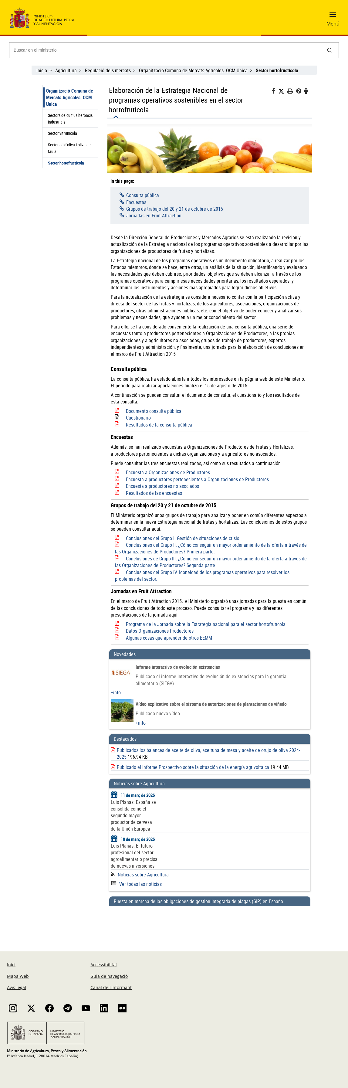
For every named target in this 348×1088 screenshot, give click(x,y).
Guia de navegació (109, 976)
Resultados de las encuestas (154, 493)
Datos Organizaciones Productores (160, 630)
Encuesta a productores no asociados (162, 486)
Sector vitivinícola (62, 133)
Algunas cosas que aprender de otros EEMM (169, 637)
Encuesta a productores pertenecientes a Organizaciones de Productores (197, 479)
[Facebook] (275, 92)
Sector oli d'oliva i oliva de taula (69, 148)
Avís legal (16, 987)
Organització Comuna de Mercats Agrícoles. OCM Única (193, 70)
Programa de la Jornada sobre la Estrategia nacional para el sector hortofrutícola (205, 624)
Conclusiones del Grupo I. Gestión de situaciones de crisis (182, 538)
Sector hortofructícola (66, 163)
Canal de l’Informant (111, 987)
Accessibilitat (103, 964)
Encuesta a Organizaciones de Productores (168, 472)
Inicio (41, 70)
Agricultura (66, 70)
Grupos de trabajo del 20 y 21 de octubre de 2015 (174, 209)
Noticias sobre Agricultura (143, 874)
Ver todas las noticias (136, 884)
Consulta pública (142, 195)
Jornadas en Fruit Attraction (153, 215)
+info (116, 692)
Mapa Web (18, 976)
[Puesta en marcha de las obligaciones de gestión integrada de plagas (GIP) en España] (209, 923)
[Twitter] (282, 91)
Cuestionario (138, 417)
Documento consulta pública (153, 411)
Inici (11, 964)
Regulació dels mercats (108, 70)
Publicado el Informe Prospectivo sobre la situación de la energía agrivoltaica (193, 767)
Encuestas (136, 202)
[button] (332, 16)
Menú (333, 23)
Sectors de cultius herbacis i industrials (71, 118)
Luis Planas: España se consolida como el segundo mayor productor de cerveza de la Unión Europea (133, 815)
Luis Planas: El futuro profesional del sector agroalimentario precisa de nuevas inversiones (134, 855)
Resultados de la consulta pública (159, 424)
